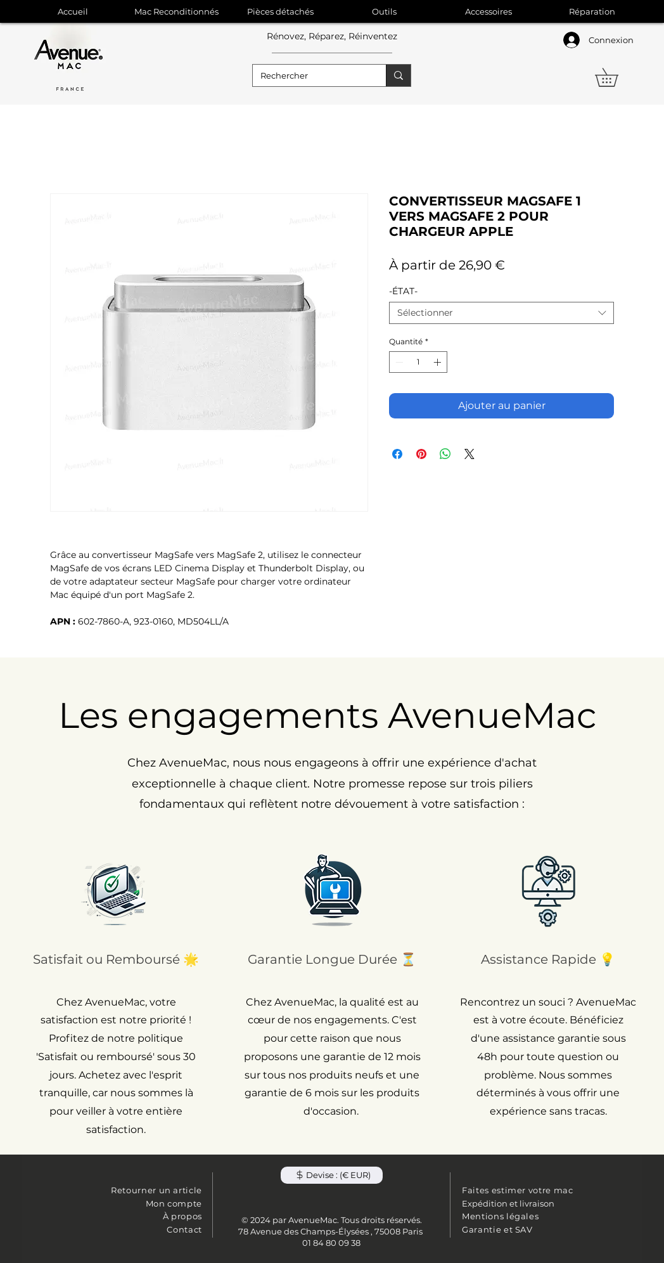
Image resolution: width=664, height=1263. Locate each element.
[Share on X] (469, 454)
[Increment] (438, 362)
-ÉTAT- (403, 291)
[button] (615, 77)
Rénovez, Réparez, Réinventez (332, 36)
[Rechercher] (309, 75)
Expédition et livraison (508, 1203)
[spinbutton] (418, 362)
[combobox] (501, 313)
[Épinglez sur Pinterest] (421, 454)
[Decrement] (398, 362)
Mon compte (174, 1203)
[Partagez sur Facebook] (397, 454)
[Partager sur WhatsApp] (445, 454)
